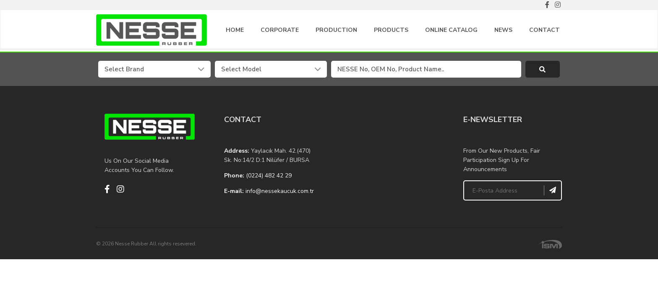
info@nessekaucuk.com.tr (279, 193)
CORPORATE (280, 32)
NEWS (503, 32)
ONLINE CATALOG (451, 32)
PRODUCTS (391, 32)
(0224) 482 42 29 (269, 177)
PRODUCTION (336, 32)
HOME (235, 32)
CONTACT (544, 32)
